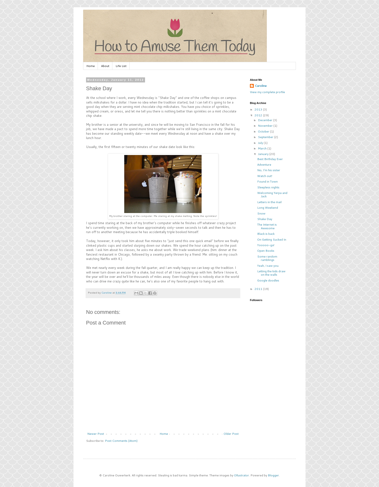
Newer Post (95, 434)
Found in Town (267, 181)
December (265, 120)
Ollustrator (241, 475)
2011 (259, 289)
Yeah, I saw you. (268, 266)
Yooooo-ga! (265, 245)
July (261, 143)
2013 (259, 109)
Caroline (261, 86)
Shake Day (264, 219)
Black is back (266, 234)
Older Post (231, 434)
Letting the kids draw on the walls (271, 273)
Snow (261, 213)
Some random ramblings (267, 258)
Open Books (265, 251)
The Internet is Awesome (267, 226)
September (266, 137)
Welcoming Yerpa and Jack (272, 194)
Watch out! (264, 176)
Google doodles (268, 280)
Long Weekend (267, 208)
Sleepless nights (268, 187)
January (263, 154)
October (264, 131)
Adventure (264, 164)
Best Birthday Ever (270, 159)
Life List (121, 66)
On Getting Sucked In (271, 239)
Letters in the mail (269, 202)
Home (90, 66)
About (105, 66)
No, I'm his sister (268, 170)
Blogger (273, 475)
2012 (259, 115)
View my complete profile (267, 92)
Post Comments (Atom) (121, 441)
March (262, 148)
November (265, 126)
